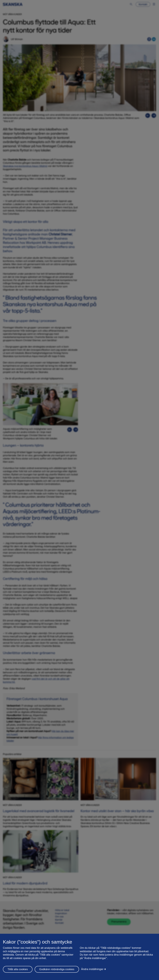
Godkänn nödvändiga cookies (56, 969)
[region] (79, 957)
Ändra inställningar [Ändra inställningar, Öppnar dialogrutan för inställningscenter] (92, 969)
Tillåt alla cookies (18, 969)
